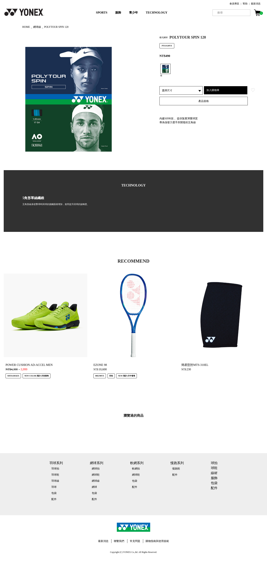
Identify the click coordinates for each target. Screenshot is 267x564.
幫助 (245, 3)
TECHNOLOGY (156, 12)
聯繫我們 (119, 541)
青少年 (133, 12)
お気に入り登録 (253, 90)
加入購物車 (212, 90)
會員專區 (234, 3)
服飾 (118, 12)
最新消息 (256, 3)
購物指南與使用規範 (157, 541)
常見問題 (135, 541)
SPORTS (101, 12)
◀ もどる (10, 26)
